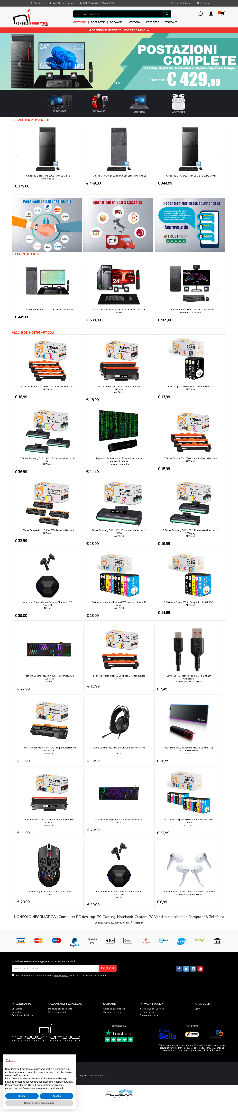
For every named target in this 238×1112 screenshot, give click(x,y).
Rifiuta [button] (22, 1096)
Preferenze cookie (149, 1015)
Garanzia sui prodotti (114, 1008)
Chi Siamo (17, 1008)
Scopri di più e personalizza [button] (39, 1103)
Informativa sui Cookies (152, 1008)
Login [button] (197, 1008)
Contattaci (17, 1012)
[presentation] (37, 984)
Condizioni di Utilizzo (22, 1015)
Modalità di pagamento (60, 1008)
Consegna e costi (57, 1012)
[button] (211, 14)
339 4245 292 (107, 3)
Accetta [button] (57, 1096)
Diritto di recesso (112, 1012)
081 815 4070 (90, 3)
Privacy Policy (61, 975)
